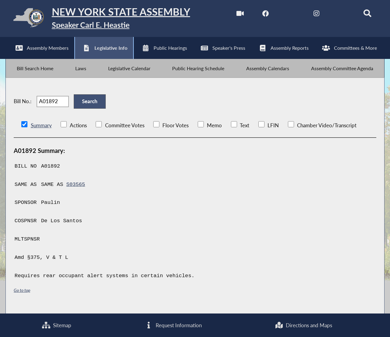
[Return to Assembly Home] (102, 19)
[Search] (366, 15)
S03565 (75, 187)
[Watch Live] (238, 15)
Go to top (22, 293)
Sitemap (57, 325)
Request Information (173, 325)
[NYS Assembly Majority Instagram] (314, 15)
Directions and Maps (303, 325)
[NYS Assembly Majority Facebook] (264, 15)
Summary (41, 129)
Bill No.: (22, 104)
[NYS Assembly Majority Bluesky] (340, 15)
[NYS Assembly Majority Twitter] (289, 15)
